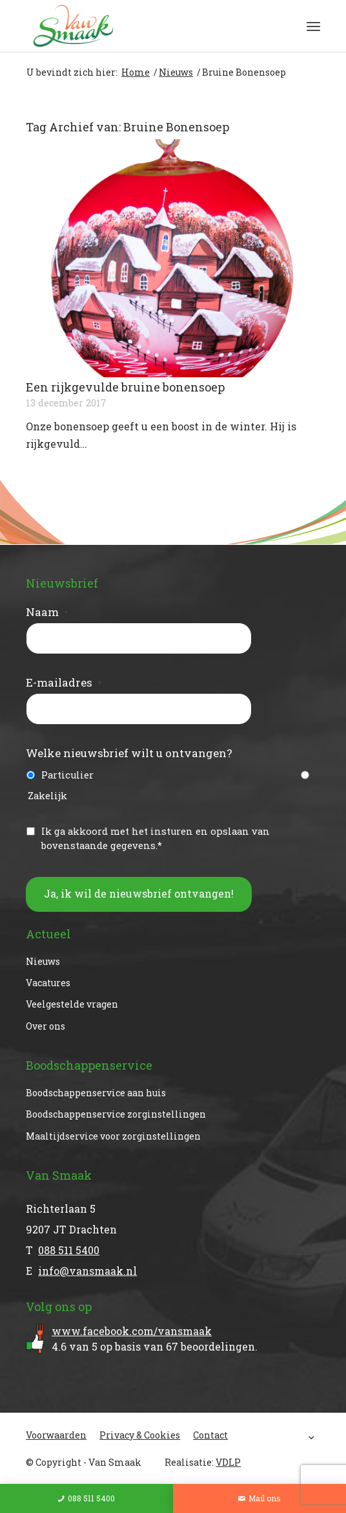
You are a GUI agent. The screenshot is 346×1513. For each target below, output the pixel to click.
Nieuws (43, 961)
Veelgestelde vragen (72, 1004)
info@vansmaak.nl (87, 1270)
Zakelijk (47, 796)
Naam (47, 612)
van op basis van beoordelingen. (186, 1338)
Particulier (67, 775)
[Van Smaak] (143, 26)
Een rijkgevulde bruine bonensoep (125, 387)
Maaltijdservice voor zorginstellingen (113, 1136)
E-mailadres (64, 683)
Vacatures (48, 983)
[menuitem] (313, 25)
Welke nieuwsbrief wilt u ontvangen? (129, 753)
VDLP (228, 1462)
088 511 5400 (68, 1250)
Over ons (45, 1026)
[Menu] (313, 25)
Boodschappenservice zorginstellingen (116, 1114)
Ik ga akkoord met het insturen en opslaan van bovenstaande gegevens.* (155, 838)
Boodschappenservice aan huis (96, 1093)
